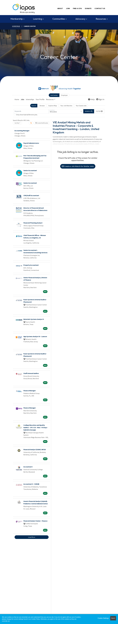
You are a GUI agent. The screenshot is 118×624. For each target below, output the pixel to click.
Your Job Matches (66, 105)
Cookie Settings (103, 618)
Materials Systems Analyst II (33, 319)
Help (91, 99)
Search (33, 105)
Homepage (16, 26)
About (60, 8)
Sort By (17, 123)
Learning (37, 18)
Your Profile (40, 99)
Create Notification (41, 123)
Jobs (22, 99)
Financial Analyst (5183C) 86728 (34, 449)
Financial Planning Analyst (32, 223)
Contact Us (100, 8)
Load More (31, 537)
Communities (58, 18)
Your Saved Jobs (81, 105)
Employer (64, 95)
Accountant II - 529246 (31, 484)
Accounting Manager (22, 130)
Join (68, 8)
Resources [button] (50, 99)
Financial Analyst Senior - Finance (35, 521)
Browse (42, 105)
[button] (99, 111)
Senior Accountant (30, 170)
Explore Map (52, 105)
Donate (88, 8)
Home (17, 99)
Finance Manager (29, 390)
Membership (17, 18)
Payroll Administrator (31, 143)
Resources (101, 18)
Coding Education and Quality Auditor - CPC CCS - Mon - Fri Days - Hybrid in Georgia (35, 427)
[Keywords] (31, 111)
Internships (30, 99)
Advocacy (80, 18)
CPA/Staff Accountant (31, 195)
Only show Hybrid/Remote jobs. (27, 114)
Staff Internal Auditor (31, 373)
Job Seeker (54, 95)
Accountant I (28, 467)
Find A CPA (77, 8)
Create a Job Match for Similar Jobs (78, 166)
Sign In (100, 99)
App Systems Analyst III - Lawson (35, 336)
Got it (113, 618)
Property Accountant (31, 265)
